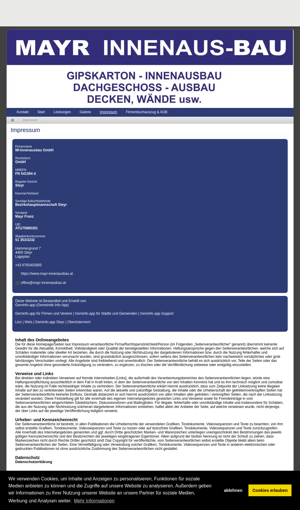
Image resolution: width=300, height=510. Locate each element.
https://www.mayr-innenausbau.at (47, 274)
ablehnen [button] (233, 490)
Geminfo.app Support (157, 313)
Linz (18, 322)
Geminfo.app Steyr (49, 322)
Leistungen (62, 112)
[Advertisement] (113, 13)
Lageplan (22, 257)
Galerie (85, 112)
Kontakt (23, 112)
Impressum (108, 112)
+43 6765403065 (28, 265)
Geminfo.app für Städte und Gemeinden (106, 313)
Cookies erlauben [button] (270, 490)
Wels (28, 322)
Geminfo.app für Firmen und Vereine (43, 313)
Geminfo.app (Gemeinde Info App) (42, 305)
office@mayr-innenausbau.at (43, 283)
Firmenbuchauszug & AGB (146, 112)
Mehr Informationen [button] (94, 500)
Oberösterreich (79, 322)
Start (41, 112)
